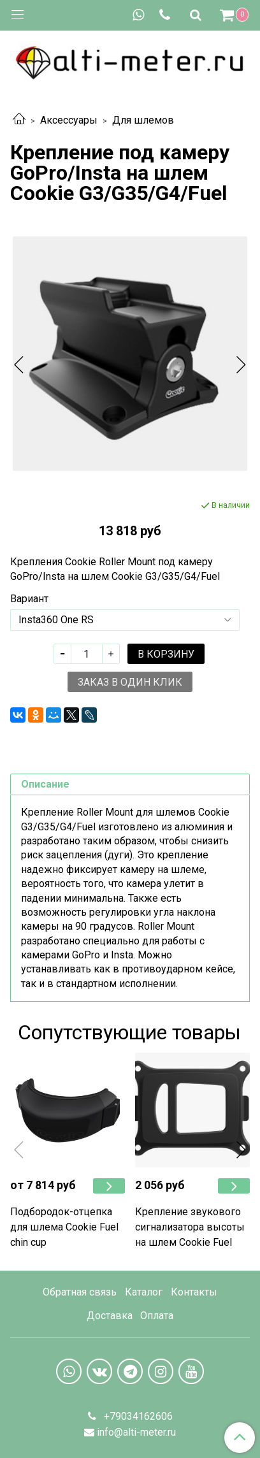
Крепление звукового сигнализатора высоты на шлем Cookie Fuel (190, 1227)
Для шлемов (143, 120)
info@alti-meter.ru (136, 1432)
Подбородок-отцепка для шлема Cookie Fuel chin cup (64, 1227)
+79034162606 (137, 1416)
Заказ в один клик (130, 682)
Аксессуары (69, 120)
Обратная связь (80, 1292)
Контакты (194, 1292)
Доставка (110, 1316)
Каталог (143, 1292)
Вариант (29, 599)
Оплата (156, 1316)
